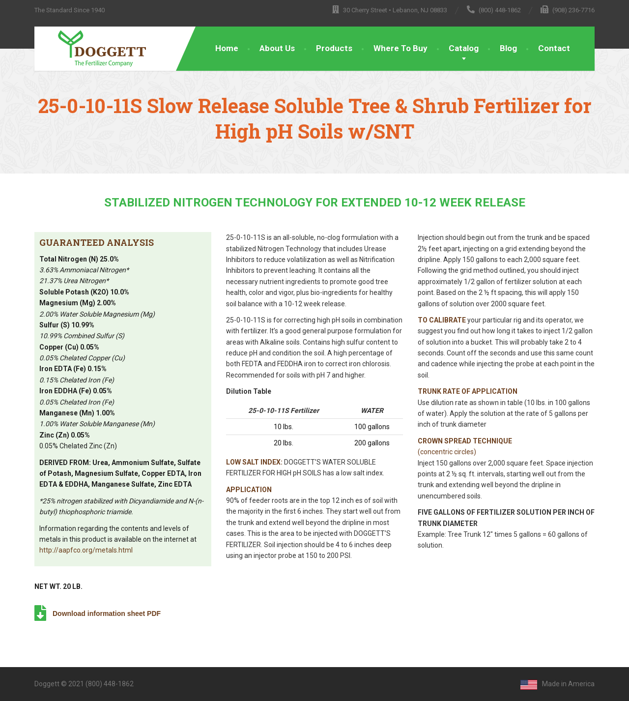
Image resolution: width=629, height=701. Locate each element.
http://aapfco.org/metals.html (86, 550)
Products (334, 48)
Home (226, 48)
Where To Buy (400, 48)
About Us (277, 48)
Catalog (464, 48)
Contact (554, 48)
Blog (508, 48)
